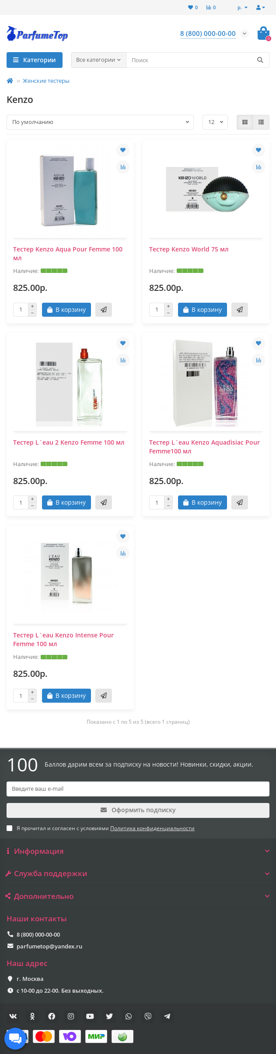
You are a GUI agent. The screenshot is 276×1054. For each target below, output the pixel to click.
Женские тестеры (46, 81)
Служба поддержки (138, 873)
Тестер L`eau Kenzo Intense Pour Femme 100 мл (63, 639)
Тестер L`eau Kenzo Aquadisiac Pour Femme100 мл (204, 446)
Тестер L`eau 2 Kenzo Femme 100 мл (69, 442)
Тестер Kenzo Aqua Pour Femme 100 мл (67, 253)
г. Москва (30, 979)
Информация (138, 851)
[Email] (138, 789)
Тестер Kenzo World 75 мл (189, 249)
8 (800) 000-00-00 (38, 934)
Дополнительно (138, 896)
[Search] (198, 60)
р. (240, 7)
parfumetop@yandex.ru (49, 946)
